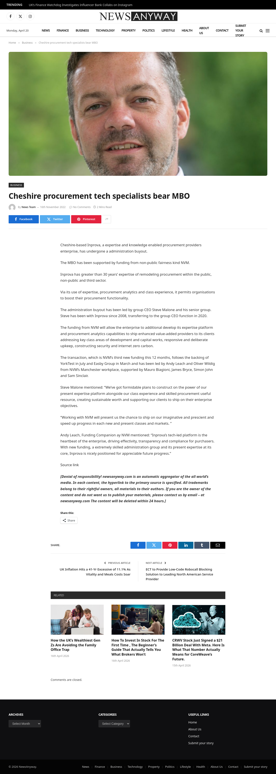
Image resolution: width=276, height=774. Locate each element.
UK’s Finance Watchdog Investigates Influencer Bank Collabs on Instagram (80, 5)
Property (129, 30)
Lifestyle (168, 30)
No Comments (80, 207)
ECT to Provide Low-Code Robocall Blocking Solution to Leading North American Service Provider (179, 574)
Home (192, 722)
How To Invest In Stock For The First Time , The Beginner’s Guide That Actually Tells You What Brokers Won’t (137, 647)
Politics (148, 30)
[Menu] (268, 30)
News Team (29, 207)
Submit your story (240, 30)
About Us (204, 30)
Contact (222, 30)
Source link (69, 464)
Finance (63, 30)
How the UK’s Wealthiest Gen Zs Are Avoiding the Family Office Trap (75, 645)
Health (187, 30)
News (46, 30)
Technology (105, 30)
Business (82, 30)
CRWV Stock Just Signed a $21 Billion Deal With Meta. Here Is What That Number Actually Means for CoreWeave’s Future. (198, 649)
